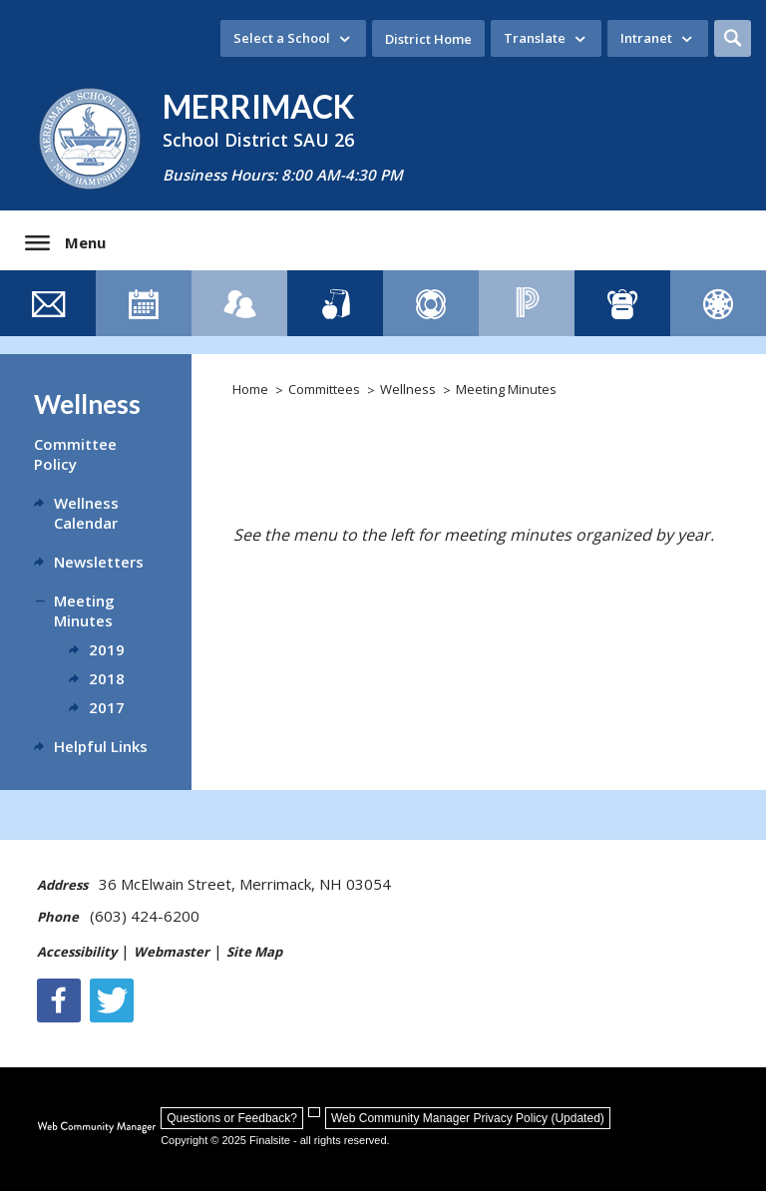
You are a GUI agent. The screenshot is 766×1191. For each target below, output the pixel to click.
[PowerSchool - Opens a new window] (526, 303)
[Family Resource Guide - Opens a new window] (431, 303)
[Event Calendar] (144, 303)
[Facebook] (59, 1000)
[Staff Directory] (239, 303)
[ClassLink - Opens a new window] (622, 303)
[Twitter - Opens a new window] (112, 1000)
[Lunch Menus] (335, 303)
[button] (732, 38)
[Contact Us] (48, 303)
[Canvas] (718, 303)
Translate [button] (535, 38)
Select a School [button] (281, 38)
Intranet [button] (646, 38)
